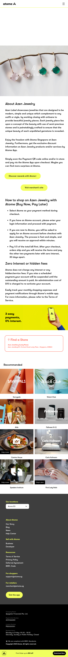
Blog (8, 527)
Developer (10, 547)
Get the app (14, 595)
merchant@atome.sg (15, 586)
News (8, 530)
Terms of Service (13, 556)
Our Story (10, 524)
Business (9, 543)
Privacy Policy (12, 560)
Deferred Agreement (14, 563)
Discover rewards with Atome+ (22, 176)
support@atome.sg (14, 577)
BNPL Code (11, 566)
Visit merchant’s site (34, 187)
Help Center (11, 534)
